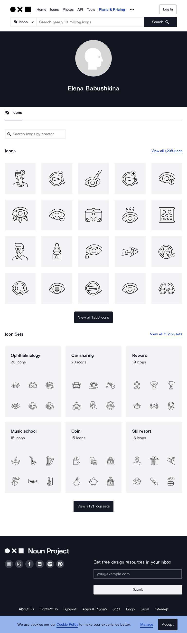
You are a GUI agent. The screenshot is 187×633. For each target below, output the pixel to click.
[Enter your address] (138, 574)
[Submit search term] (160, 22)
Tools (91, 9)
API (80, 9)
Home (41, 9)
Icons (54, 9)
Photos (68, 9)
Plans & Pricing (112, 9)
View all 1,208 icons (166, 151)
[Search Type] (23, 22)
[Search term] (90, 22)
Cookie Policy (67, 624)
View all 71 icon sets (166, 334)
